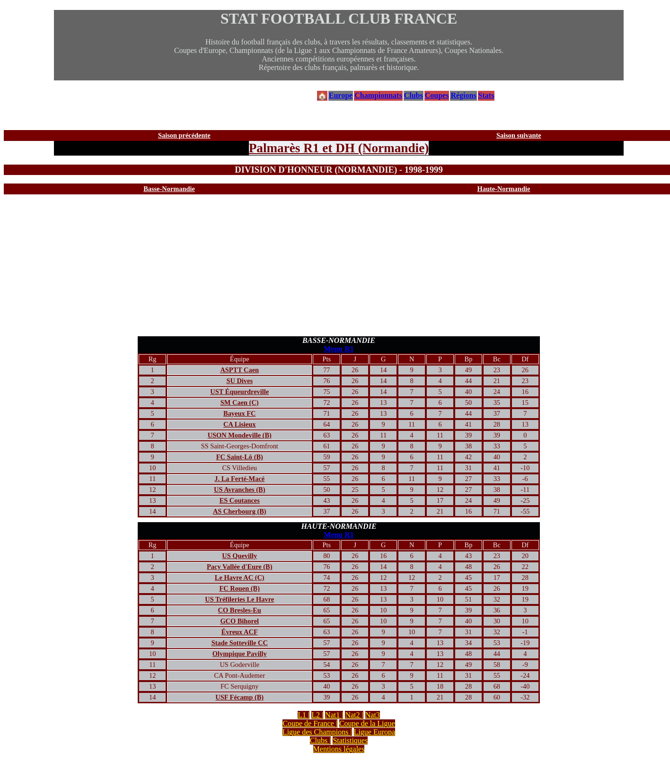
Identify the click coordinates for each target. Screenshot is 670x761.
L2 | (317, 715)
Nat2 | (354, 715)
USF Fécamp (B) (239, 697)
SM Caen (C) (239, 402)
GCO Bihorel (239, 621)
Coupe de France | (309, 723)
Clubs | (320, 740)
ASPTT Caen (239, 370)
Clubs (413, 95)
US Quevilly (239, 556)
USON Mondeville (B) (240, 435)
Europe (341, 95)
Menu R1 (339, 349)
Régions (463, 95)
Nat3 (372, 715)
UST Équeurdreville (239, 391)
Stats (486, 95)
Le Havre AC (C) (239, 577)
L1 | (303, 715)
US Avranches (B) (239, 489)
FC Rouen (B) (239, 588)
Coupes (437, 95)
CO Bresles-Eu (239, 610)
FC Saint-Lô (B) (239, 457)
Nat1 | (334, 715)
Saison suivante (518, 135)
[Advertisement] (339, 265)
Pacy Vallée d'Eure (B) (239, 566)
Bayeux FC (239, 413)
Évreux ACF (239, 632)
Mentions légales (339, 749)
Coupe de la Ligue (367, 723)
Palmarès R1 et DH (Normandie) (339, 148)
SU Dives (239, 381)
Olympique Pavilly (239, 653)
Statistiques (350, 740)
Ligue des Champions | (317, 732)
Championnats (378, 95)
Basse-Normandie (169, 188)
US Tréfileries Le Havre (239, 599)
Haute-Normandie (503, 188)
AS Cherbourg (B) (239, 511)
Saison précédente (184, 135)
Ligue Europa (375, 732)
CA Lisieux (239, 424)
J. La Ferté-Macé (239, 478)
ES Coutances (240, 500)
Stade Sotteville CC (240, 643)
